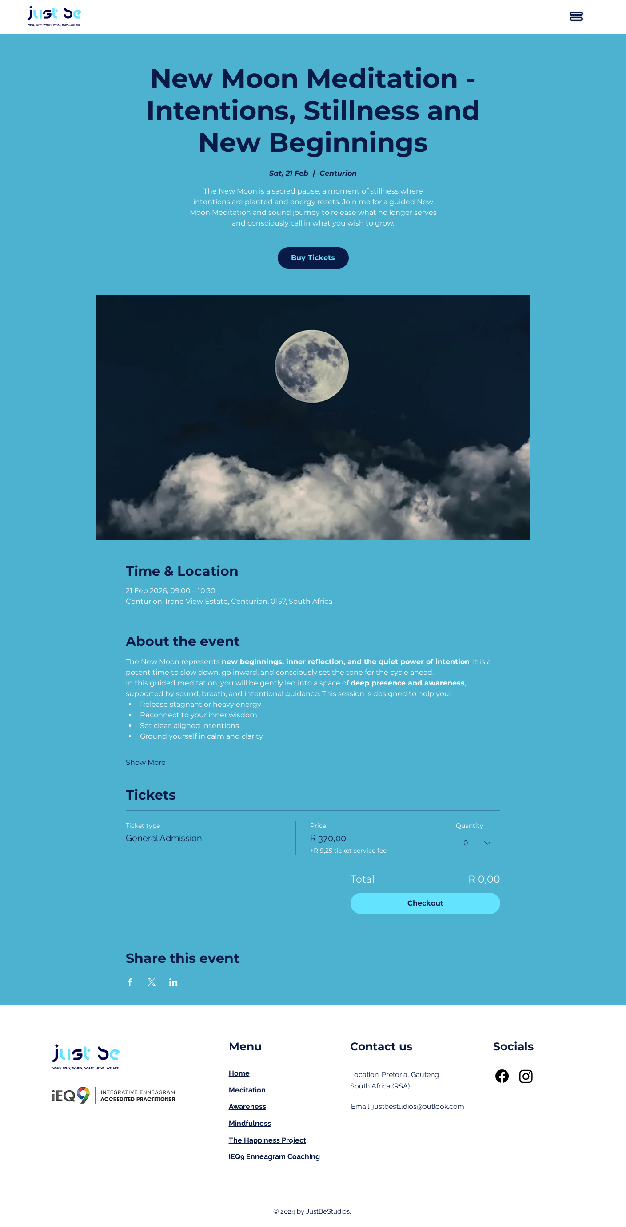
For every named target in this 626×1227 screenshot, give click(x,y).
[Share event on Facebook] (130, 982)
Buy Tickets (313, 257)
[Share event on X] (152, 982)
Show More (146, 762)
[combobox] (478, 843)
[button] (576, 16)
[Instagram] (526, 1076)
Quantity (469, 826)
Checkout (425, 903)
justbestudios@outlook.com (418, 1106)
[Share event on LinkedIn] (173, 982)
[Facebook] (502, 1076)
